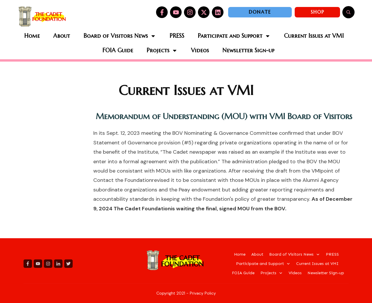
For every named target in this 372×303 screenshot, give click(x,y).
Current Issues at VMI (186, 90)
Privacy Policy (203, 293)
